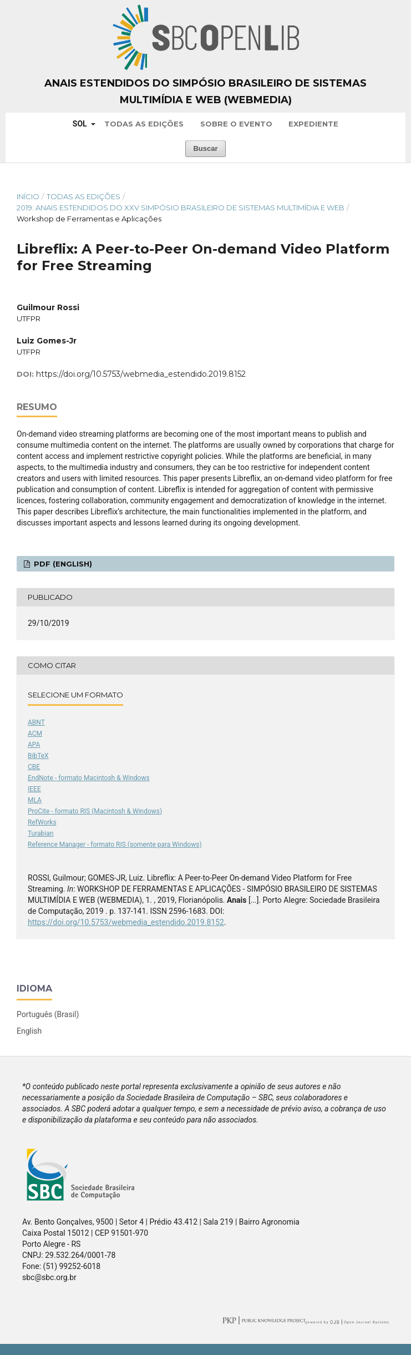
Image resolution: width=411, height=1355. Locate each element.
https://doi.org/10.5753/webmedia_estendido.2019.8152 (141, 374)
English (29, 1031)
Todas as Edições (144, 123)
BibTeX (38, 756)
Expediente (313, 123)
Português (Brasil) (48, 1014)
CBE (34, 767)
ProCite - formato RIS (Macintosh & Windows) (95, 811)
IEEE (34, 789)
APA (34, 745)
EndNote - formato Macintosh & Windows (89, 778)
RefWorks (42, 822)
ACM (35, 733)
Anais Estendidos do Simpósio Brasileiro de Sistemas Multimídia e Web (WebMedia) (205, 91)
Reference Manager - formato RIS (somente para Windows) (115, 844)
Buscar (205, 148)
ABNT (36, 722)
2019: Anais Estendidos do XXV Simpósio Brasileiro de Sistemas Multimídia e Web (180, 207)
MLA (35, 800)
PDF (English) (62, 563)
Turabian (40, 833)
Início (28, 196)
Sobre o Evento (236, 123)
